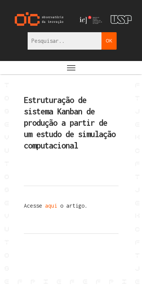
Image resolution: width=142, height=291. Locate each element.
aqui (52, 205)
